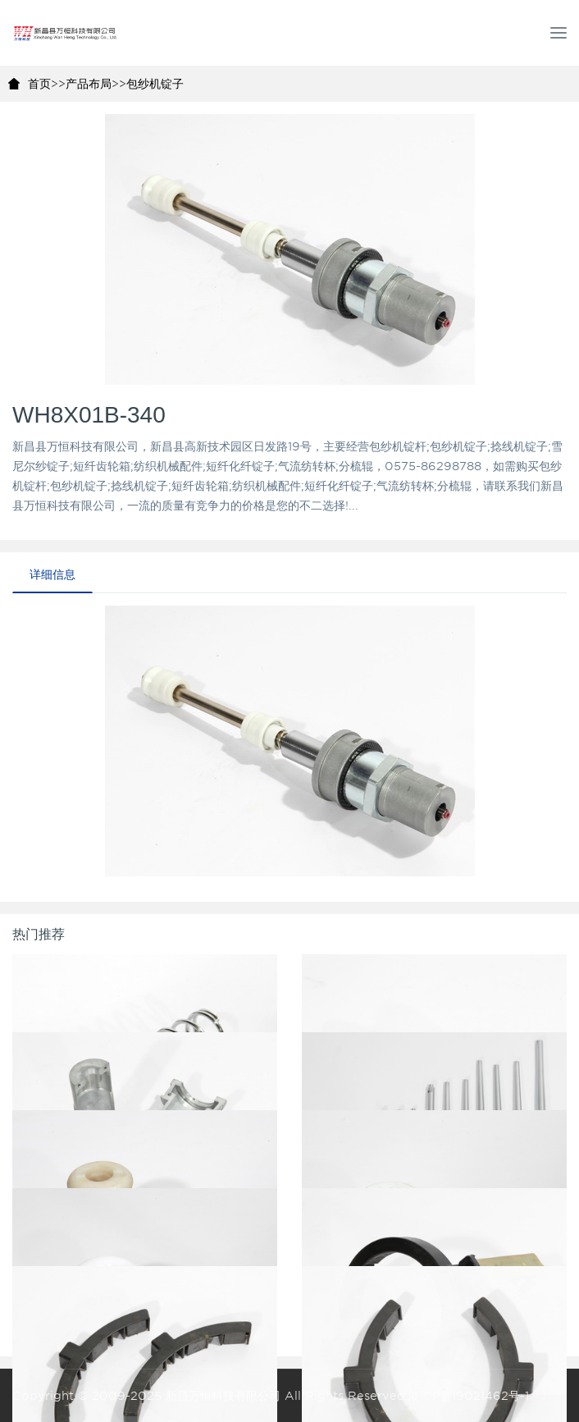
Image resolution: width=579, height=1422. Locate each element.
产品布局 (89, 83)
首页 (39, 83)
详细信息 (52, 574)
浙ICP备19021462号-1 (468, 1395)
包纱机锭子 (155, 83)
